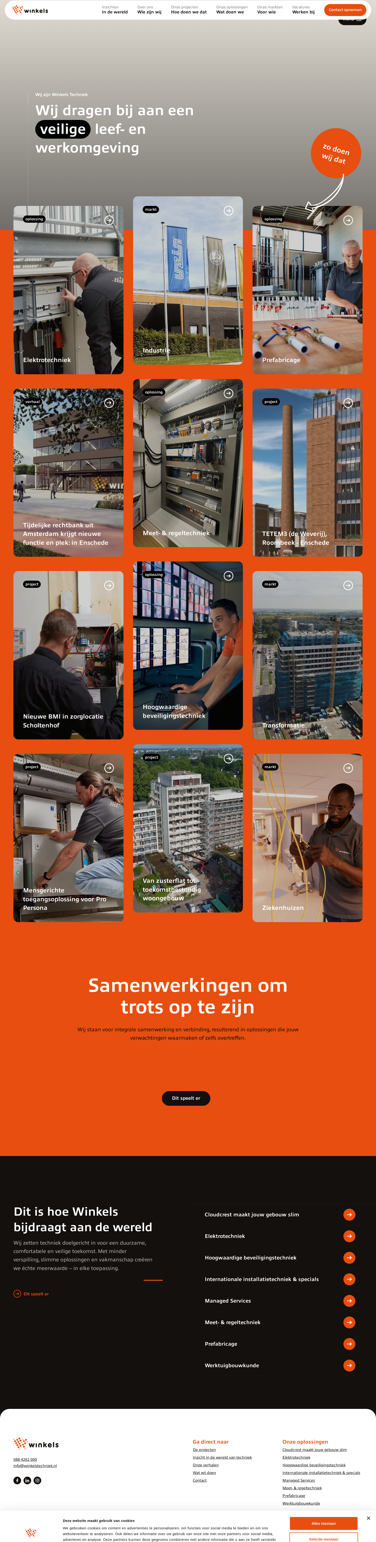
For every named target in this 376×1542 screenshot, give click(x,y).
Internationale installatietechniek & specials (321, 1473)
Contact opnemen (345, 19)
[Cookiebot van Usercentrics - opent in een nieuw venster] (31, 1532)
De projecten (204, 1450)
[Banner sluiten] (368, 1489)
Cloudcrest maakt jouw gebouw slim (314, 1450)
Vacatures (303, 19)
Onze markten (270, 19)
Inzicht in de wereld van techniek (222, 1457)
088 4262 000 (25, 1459)
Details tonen (259, 1533)
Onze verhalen (206, 1465)
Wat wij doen (204, 1473)
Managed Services (298, 1480)
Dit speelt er (186, 1098)
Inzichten (115, 19)
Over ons (149, 19)
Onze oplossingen (232, 19)
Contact (200, 1480)
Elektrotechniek (296, 1457)
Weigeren (324, 1526)
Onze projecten (189, 19)
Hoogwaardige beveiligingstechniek (314, 1465)
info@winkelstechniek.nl (35, 1466)
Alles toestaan (323, 1495)
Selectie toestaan (324, 1511)
